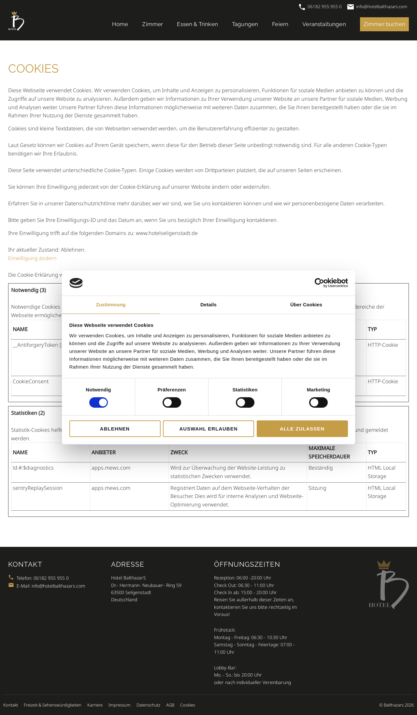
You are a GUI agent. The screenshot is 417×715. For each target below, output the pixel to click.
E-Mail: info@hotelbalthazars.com (46, 586)
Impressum (119, 705)
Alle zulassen (302, 428)
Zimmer (152, 24)
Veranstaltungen (324, 24)
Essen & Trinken (197, 24)
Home (120, 24)
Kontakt (10, 705)
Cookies (187, 705)
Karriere (95, 705)
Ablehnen (115, 428)
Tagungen (245, 24)
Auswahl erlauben (208, 428)
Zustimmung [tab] (111, 304)
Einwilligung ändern (32, 258)
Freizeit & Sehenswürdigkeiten (52, 705)
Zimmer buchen (384, 24)
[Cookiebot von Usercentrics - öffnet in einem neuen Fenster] (319, 283)
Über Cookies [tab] (306, 304)
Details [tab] (208, 304)
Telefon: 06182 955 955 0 (38, 578)
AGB (170, 705)
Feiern (280, 24)
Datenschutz (148, 705)
